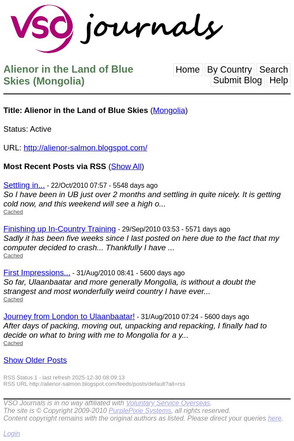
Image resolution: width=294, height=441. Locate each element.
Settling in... (24, 185)
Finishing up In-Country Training (59, 228)
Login (11, 433)
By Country (229, 70)
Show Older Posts (35, 360)
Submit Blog (237, 80)
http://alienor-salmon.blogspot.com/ (85, 147)
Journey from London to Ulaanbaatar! (69, 316)
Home (188, 70)
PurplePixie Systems (139, 410)
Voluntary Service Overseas (168, 403)
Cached (13, 212)
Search (273, 70)
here (275, 418)
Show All (126, 166)
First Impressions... (37, 272)
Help (278, 80)
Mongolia (169, 110)
